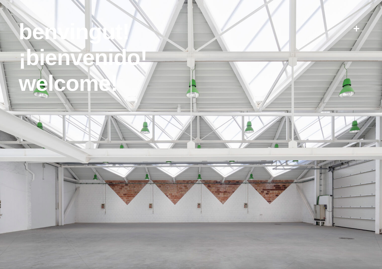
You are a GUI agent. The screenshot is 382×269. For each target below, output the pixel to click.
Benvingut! (74, 31)
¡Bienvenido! (83, 57)
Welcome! (68, 83)
